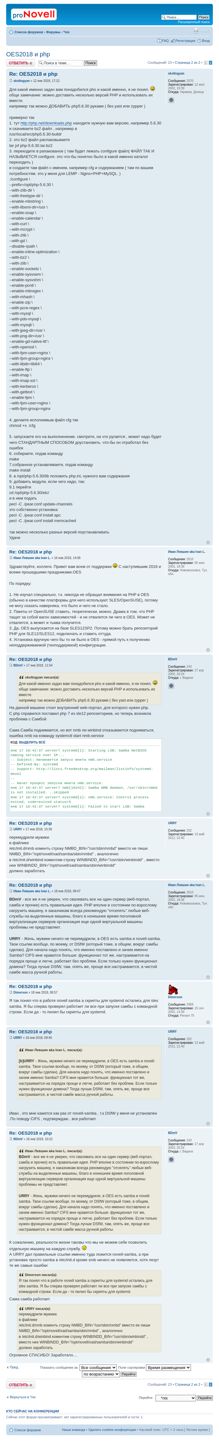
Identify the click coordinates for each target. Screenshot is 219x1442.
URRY (18, 829)
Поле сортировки (154, 1367)
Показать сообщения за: (78, 1367)
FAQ (165, 41)
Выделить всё (32, 742)
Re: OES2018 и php (33, 74)
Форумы (53, 32)
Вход (206, 41)
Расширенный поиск (194, 22)
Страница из (187, 62)
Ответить (20, 63)
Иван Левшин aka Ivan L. (32, 558)
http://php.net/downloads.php (46, 123)
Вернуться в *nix (23, 1397)
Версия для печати (196, 31)
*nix (66, 32)
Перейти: (146, 1397)
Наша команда (73, 1430)
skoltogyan (22, 81)
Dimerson (21, 992)
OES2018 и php (28, 54)
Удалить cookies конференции (112, 1430)
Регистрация (185, 41)
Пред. (14, 1367)
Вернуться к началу (208, 542)
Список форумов (28, 32)
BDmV (18, 665)
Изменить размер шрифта (205, 31)
